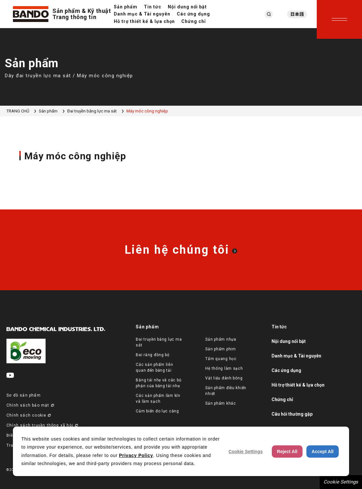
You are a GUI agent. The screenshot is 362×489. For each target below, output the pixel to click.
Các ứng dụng (193, 13)
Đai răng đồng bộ (153, 355)
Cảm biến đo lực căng (157, 411)
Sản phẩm (125, 6)
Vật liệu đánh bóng (223, 378)
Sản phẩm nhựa (220, 339)
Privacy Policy (136, 455)
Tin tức (152, 6)
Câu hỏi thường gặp (292, 414)
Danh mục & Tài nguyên (142, 13)
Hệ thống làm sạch (224, 368)
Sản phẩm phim (220, 349)
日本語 (297, 14)
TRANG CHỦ (17, 111)
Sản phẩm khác (220, 403)
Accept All (323, 451)
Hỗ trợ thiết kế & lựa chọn (144, 21)
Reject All (287, 451)
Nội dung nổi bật (187, 6)
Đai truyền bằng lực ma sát (92, 111)
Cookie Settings (341, 482)
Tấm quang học (220, 358)
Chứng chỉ (193, 21)
